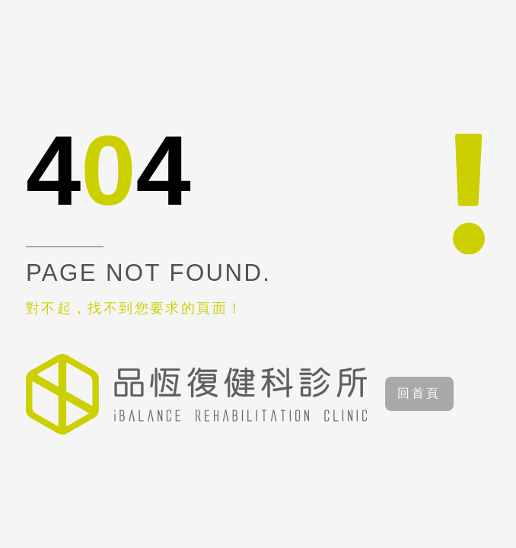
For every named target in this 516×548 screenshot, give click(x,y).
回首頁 (419, 393)
